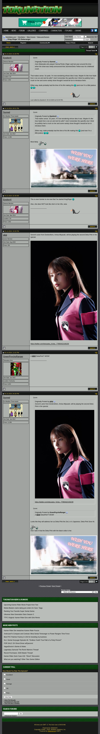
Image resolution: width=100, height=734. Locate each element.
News (14, 31)
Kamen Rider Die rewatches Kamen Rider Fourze (21, 630)
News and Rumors (43, 37)
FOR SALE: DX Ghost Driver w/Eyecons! (18, 643)
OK (7, 688)
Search (90, 43)
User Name (69, 36)
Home (6, 31)
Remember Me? (91, 37)
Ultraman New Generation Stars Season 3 (19, 614)
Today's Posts (70, 43)
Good (8, 679)
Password (68, 39)
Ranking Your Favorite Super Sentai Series (19, 611)
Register (23, 43)
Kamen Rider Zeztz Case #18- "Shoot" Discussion (21, 656)
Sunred (6, 112)
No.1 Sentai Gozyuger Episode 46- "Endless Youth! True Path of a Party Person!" (33, 640)
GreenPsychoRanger (13, 356)
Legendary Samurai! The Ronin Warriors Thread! (21, 650)
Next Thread (56, 586)
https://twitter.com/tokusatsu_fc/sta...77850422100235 (50, 344)
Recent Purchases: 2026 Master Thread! (18, 653)
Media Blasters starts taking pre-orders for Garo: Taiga (23, 608)
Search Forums (10, 709)
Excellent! (9, 675)
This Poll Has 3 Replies (12, 703)
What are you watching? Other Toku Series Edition (22, 659)
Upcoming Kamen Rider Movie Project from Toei (21, 605)
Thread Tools (90, 50)
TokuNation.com (10, 37)
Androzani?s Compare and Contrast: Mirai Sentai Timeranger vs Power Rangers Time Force (36, 634)
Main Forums (31, 37)
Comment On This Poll (11, 701)
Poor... (8, 693)
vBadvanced (52, 731)
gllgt (5, 235)
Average (9, 684)
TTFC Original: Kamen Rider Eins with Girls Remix (22, 618)
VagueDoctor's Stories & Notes (15, 646)
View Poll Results (10, 700)
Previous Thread (45, 586)
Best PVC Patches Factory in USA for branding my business (25, 637)
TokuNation (21, 37)
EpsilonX (7, 58)
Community (45, 43)
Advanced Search (11, 716)
